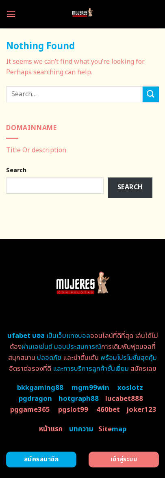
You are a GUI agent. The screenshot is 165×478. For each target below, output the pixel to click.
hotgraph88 (79, 399)
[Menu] (11, 14)
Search (16, 170)
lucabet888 (124, 399)
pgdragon (35, 399)
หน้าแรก (51, 429)
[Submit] (151, 94)
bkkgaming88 (40, 388)
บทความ (81, 429)
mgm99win (90, 388)
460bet (108, 409)
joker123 (141, 409)
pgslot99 (73, 409)
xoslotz (130, 388)
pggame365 (30, 409)
